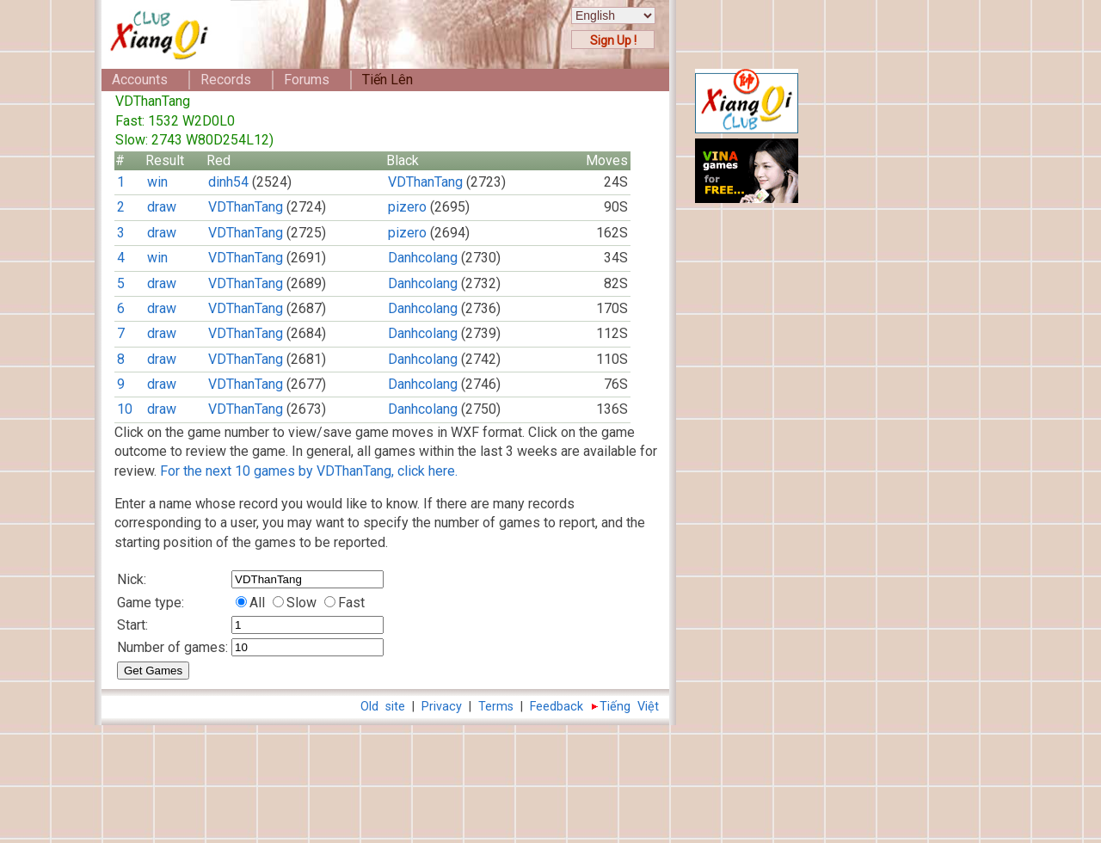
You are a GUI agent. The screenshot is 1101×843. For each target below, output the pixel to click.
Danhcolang (423, 257)
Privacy (441, 706)
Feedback (556, 706)
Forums (306, 79)
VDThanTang (425, 182)
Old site (382, 706)
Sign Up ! (613, 40)
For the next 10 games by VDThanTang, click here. (309, 471)
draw (161, 207)
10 (124, 409)
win (157, 182)
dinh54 (228, 182)
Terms (496, 706)
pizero (407, 207)
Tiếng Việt (629, 706)
